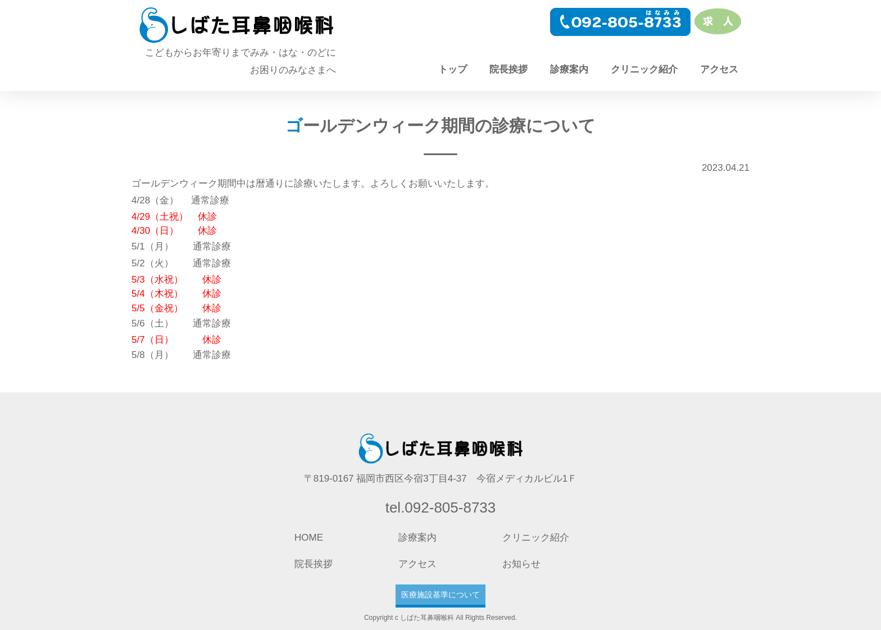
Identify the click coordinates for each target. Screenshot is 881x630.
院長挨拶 (508, 69)
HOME (308, 537)
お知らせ (521, 564)
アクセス (719, 69)
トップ (452, 69)
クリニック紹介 (644, 69)
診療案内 (569, 69)
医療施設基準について (440, 594)
